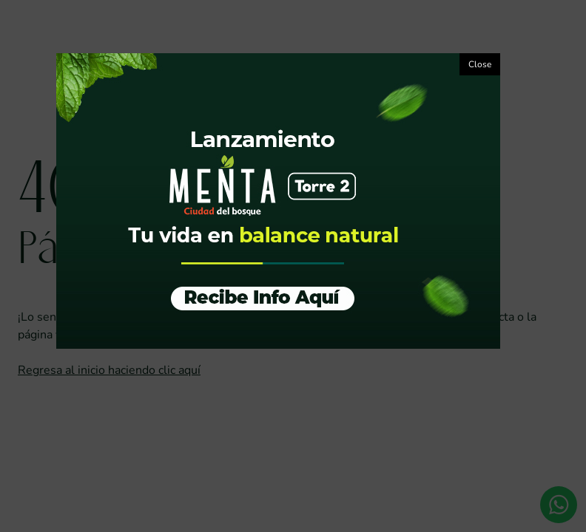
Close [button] (479, 64)
